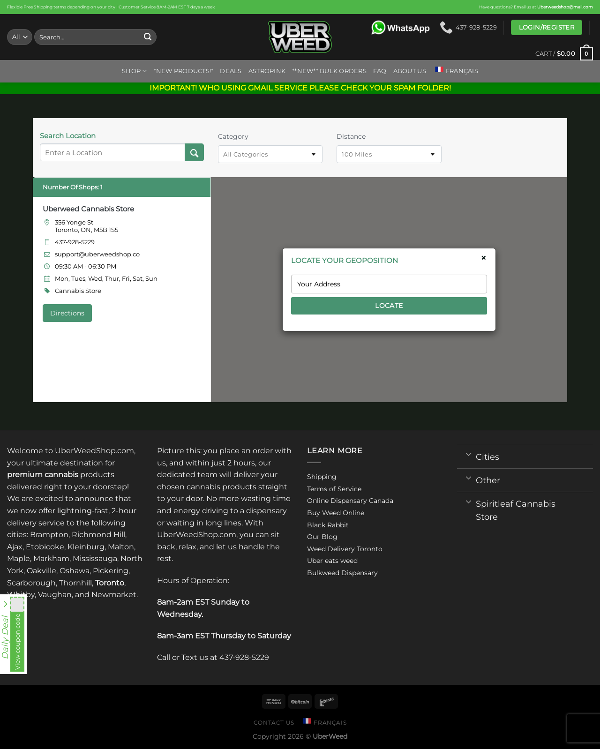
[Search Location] (194, 152)
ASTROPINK (266, 71)
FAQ (380, 71)
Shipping (322, 476)
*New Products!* (184, 71)
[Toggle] (468, 454)
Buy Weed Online (335, 513)
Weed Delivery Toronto (344, 549)
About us (409, 71)
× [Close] (483, 258)
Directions (67, 313)
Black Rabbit (328, 525)
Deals (230, 71)
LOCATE (389, 305)
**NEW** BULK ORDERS (329, 71)
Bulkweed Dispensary (342, 573)
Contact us (274, 722)
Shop (134, 71)
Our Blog (322, 536)
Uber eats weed (332, 560)
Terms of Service (334, 489)
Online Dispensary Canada (350, 500)
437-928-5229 (75, 242)
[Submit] (148, 37)
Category (233, 136)
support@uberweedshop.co (97, 254)
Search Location (68, 136)
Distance (351, 136)
